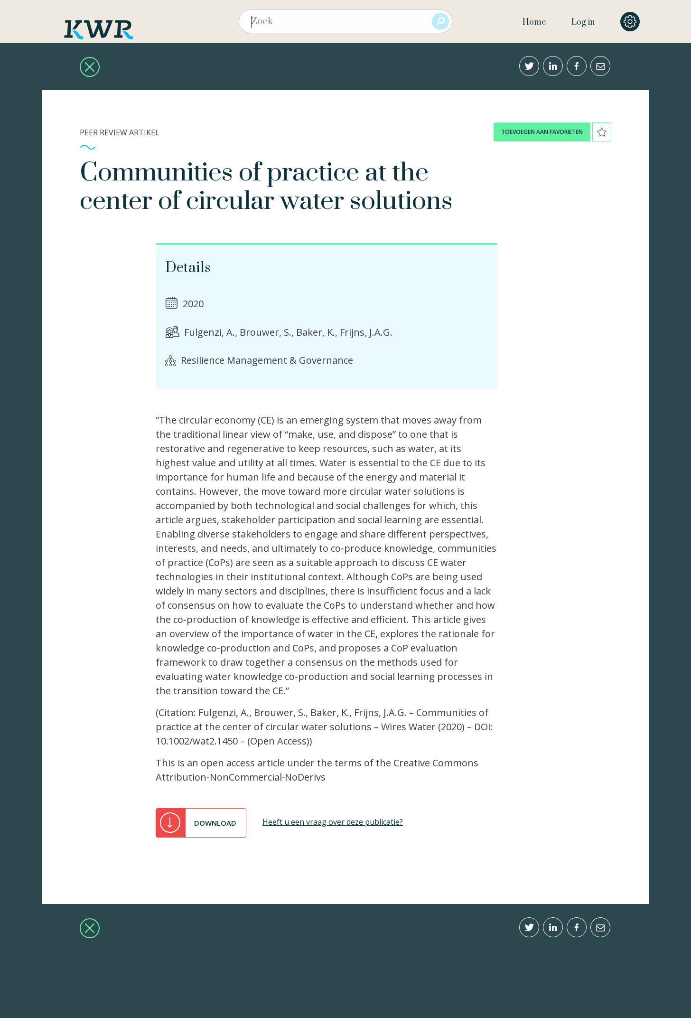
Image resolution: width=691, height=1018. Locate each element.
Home (534, 22)
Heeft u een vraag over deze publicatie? (332, 822)
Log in (583, 22)
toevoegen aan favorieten (542, 132)
